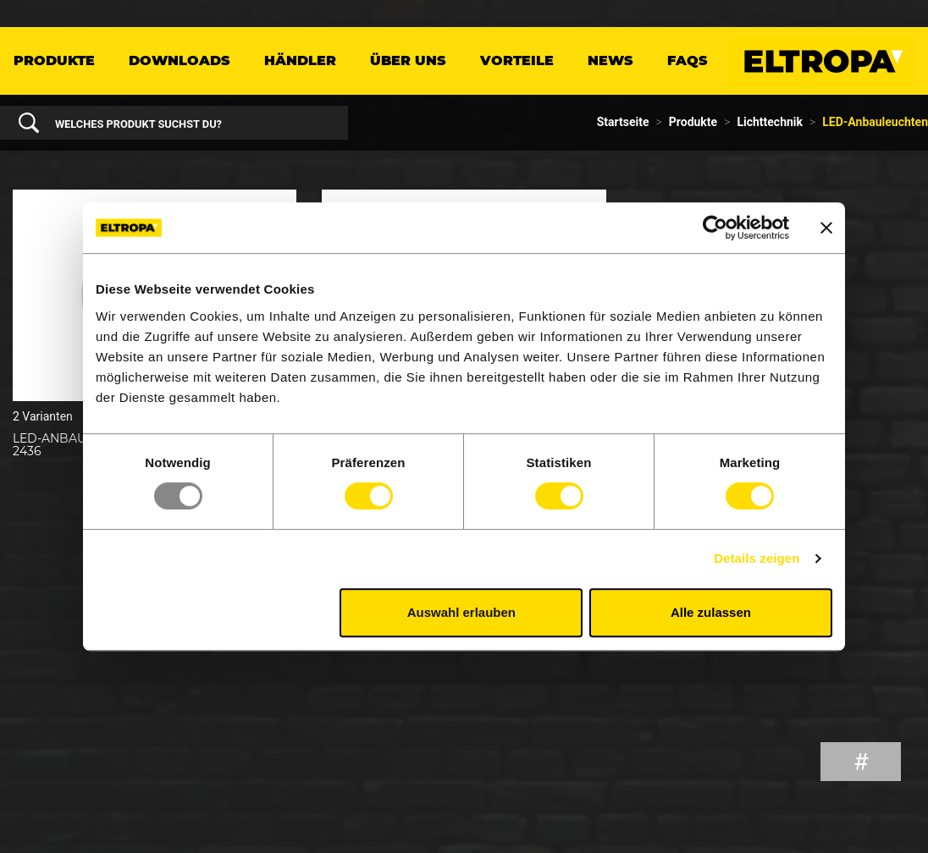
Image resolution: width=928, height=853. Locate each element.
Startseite (623, 122)
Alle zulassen (711, 612)
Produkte (54, 60)
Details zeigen (756, 558)
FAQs (687, 60)
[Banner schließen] (826, 228)
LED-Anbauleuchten (875, 122)
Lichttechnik (770, 122)
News (610, 60)
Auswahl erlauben (461, 612)
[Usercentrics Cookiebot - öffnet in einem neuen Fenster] (715, 227)
